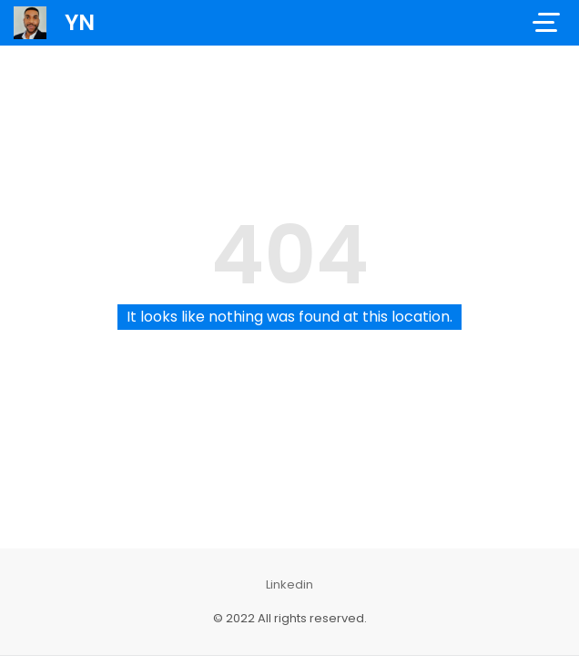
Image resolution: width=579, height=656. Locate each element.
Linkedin (289, 584)
